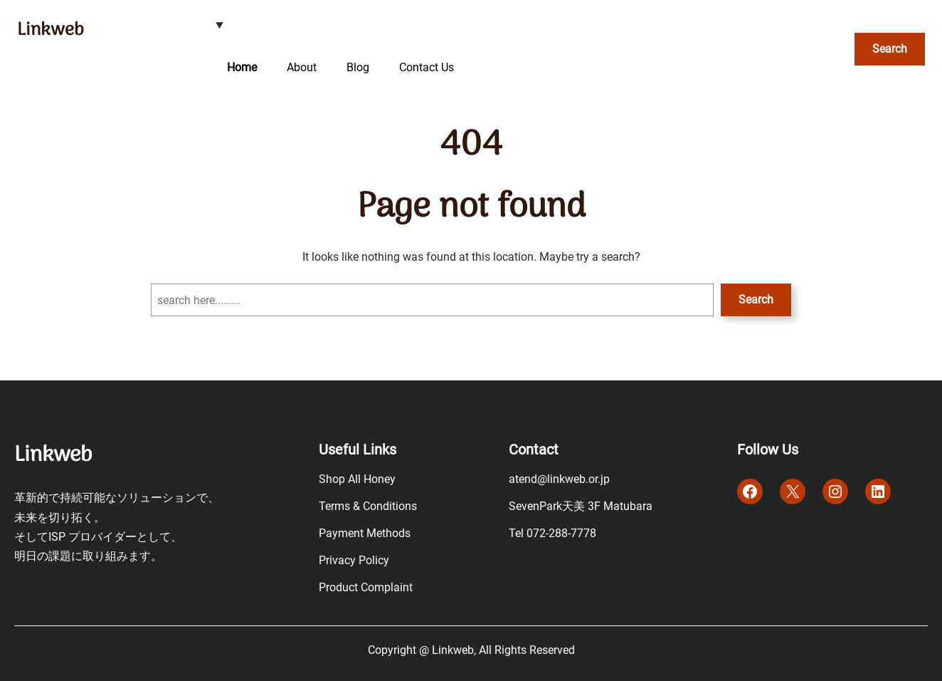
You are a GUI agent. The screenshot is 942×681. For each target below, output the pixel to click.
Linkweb (50, 30)
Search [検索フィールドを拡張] (889, 49)
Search (756, 299)
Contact (534, 449)
